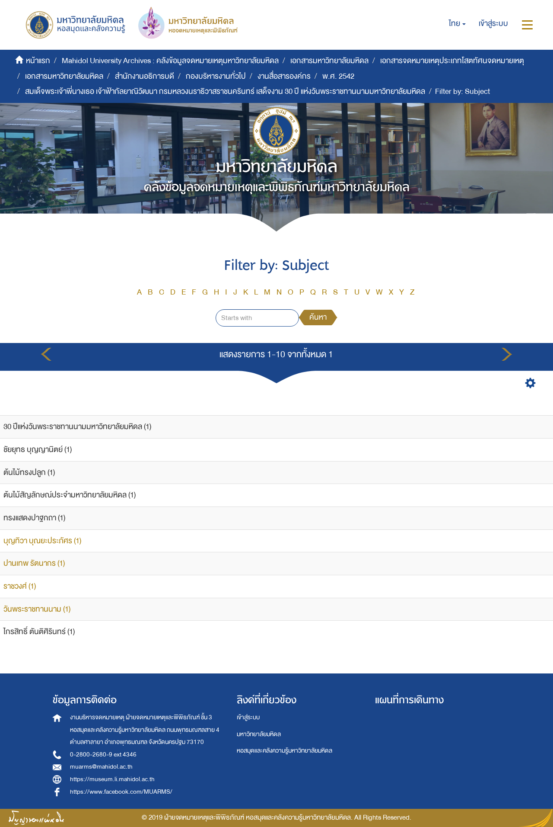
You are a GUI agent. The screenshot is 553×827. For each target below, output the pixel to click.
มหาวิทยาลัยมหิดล (259, 734)
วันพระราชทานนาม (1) (36, 609)
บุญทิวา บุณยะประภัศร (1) (42, 541)
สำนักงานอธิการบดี (144, 76)
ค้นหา (318, 317)
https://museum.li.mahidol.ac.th (112, 779)
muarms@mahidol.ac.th (101, 766)
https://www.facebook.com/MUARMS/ (121, 791)
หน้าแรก (38, 60)
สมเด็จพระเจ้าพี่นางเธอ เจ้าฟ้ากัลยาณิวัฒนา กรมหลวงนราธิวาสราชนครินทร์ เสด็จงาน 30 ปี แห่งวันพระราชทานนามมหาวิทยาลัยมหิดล (225, 91)
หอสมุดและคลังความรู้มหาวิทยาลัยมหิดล (284, 750)
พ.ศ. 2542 (338, 76)
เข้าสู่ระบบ (248, 717)
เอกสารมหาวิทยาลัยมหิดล (329, 60)
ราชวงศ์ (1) (19, 586)
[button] (457, 24)
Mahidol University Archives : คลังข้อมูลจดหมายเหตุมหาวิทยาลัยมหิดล (170, 60)
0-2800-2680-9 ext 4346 (103, 754)
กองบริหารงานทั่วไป (216, 76)
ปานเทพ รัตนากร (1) (34, 563)
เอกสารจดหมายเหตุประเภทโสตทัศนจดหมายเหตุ (452, 60)
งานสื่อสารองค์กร (284, 76)
